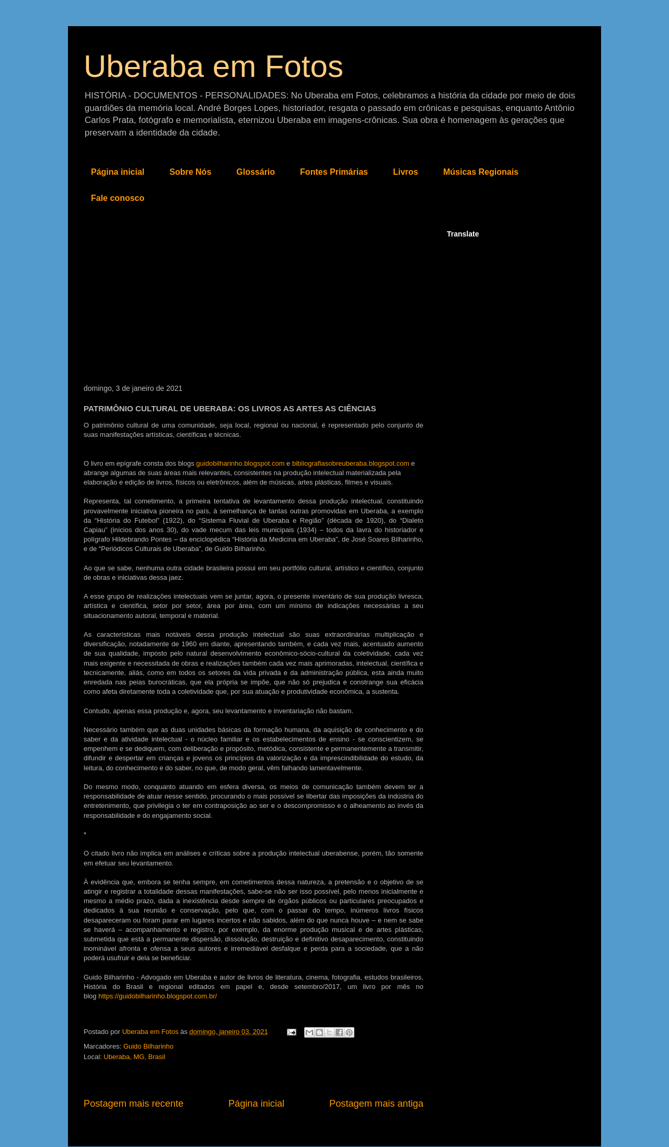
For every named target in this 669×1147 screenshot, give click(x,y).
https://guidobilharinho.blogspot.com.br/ (157, 996)
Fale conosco (117, 198)
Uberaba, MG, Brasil (134, 1057)
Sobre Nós (190, 171)
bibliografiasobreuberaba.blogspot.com (350, 463)
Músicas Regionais (480, 171)
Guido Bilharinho (148, 1046)
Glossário (255, 171)
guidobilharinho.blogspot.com (240, 463)
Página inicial (117, 171)
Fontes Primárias (334, 171)
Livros (405, 171)
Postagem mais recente (133, 1103)
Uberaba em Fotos (213, 66)
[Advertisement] (253, 305)
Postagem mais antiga (376, 1103)
